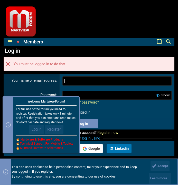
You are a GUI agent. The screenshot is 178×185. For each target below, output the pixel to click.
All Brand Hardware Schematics (41, 148)
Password (48, 95)
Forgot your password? (80, 102)
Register (54, 129)
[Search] (168, 42)
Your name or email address (34, 80)
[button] (10, 42)
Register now (107, 133)
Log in (36, 129)
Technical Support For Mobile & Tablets (46, 143)
